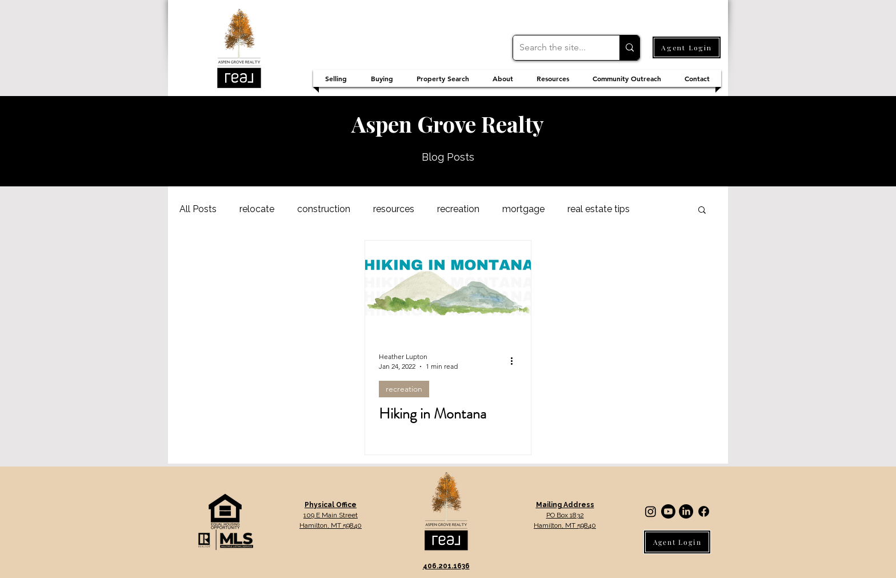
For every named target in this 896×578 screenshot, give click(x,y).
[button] (702, 211)
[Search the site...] (557, 47)
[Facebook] (704, 511)
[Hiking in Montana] (448, 288)
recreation (458, 209)
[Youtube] (668, 511)
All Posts (198, 209)
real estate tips (598, 209)
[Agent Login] (686, 47)
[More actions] (515, 361)
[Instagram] (650, 511)
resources (393, 209)
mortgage (523, 209)
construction (323, 209)
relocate (256, 209)
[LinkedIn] (686, 511)
